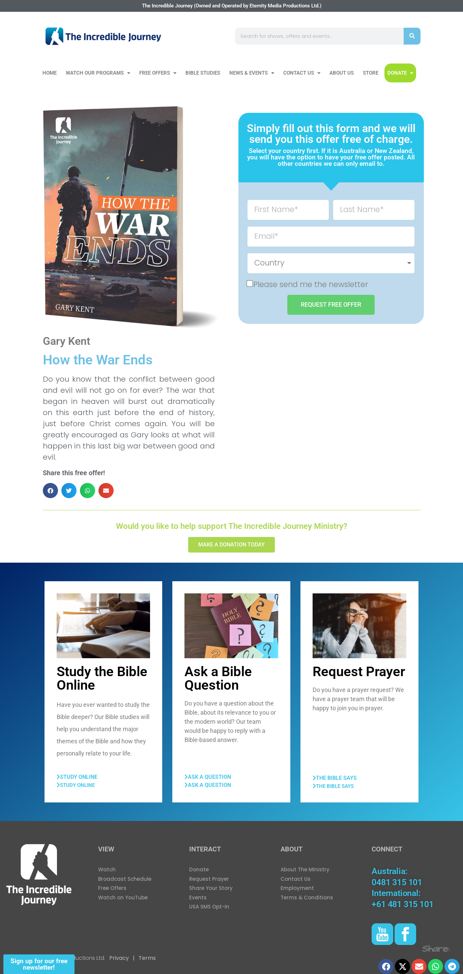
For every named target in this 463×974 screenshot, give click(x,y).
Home (49, 73)
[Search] (412, 36)
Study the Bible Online (102, 678)
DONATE (400, 73)
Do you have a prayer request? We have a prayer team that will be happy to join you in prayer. (358, 699)
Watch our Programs (98, 73)
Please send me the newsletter (310, 284)
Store (370, 73)
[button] (50, 490)
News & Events (251, 73)
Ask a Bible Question (218, 678)
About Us (341, 73)
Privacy (119, 958)
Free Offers (157, 73)
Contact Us (301, 73)
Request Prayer (359, 672)
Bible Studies (202, 73)
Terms (146, 958)
